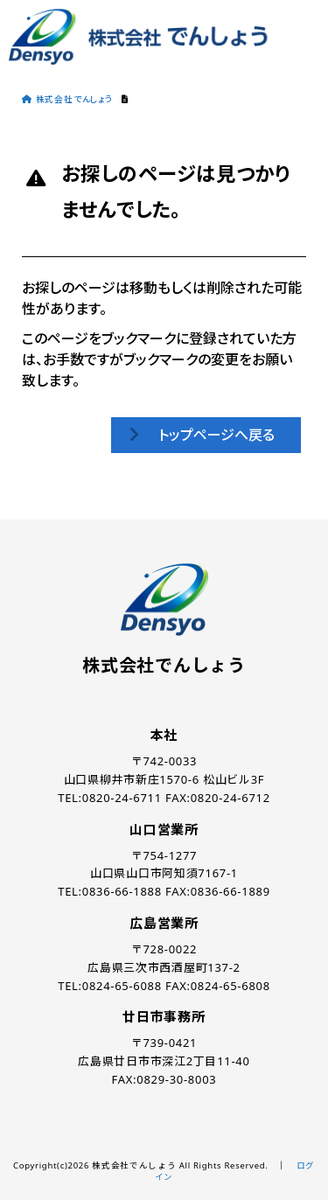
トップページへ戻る (216, 434)
